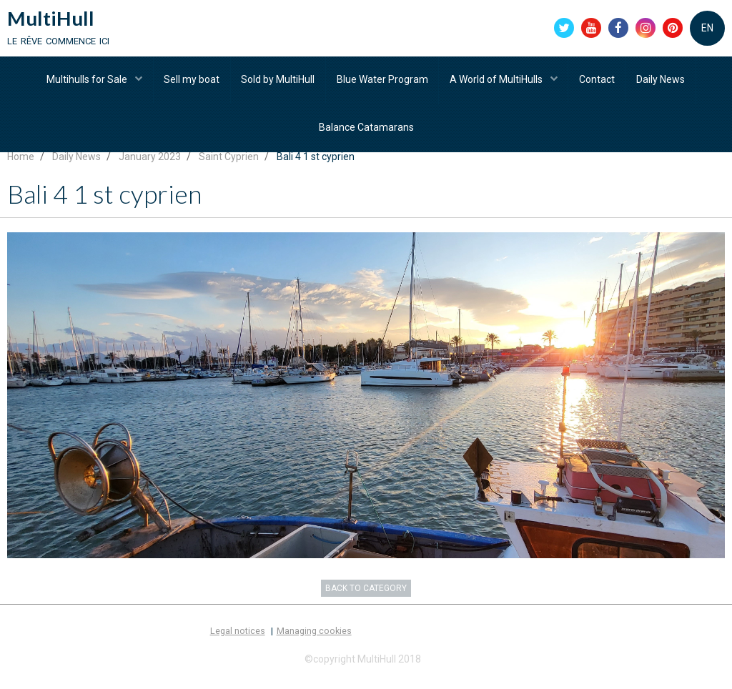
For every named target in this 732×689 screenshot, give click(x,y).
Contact (598, 82)
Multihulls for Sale (86, 82)
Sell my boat (191, 82)
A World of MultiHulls (497, 82)
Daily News (662, 82)
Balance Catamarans (366, 132)
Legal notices (237, 646)
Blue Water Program (382, 82)
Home (20, 172)
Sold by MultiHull (278, 82)
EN (707, 28)
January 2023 (150, 172)
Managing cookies (314, 646)
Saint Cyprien (229, 172)
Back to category (366, 604)
